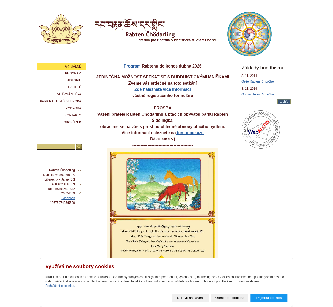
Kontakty (73, 115)
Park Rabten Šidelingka (60, 101)
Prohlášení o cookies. (60, 286)
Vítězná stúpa (69, 94)
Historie (74, 80)
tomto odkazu (190, 133)
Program (132, 66)
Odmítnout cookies (229, 298)
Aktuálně (73, 66)
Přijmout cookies (269, 298)
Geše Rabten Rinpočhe (257, 81)
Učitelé (74, 87)
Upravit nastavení (190, 298)
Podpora (73, 108)
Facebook (68, 198)
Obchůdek (72, 122)
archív (284, 101)
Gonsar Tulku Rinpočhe (257, 94)
